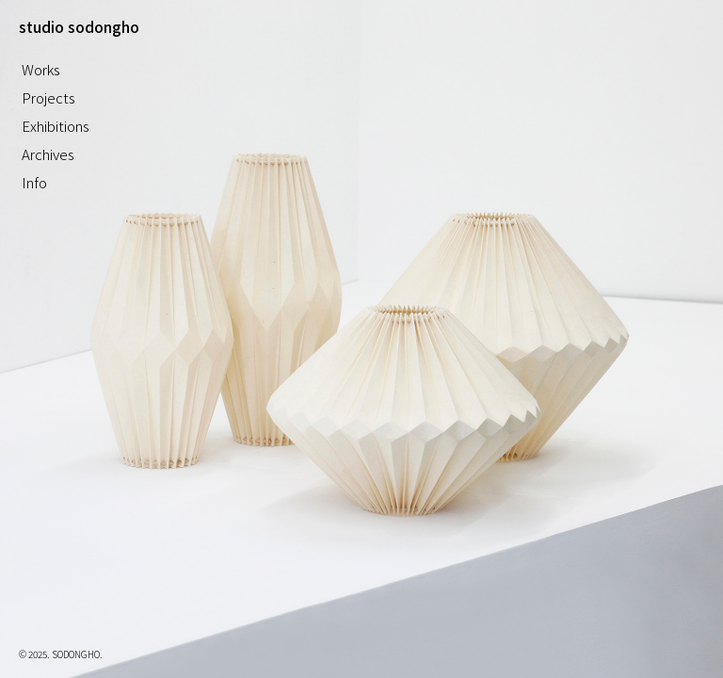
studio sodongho (79, 26)
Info (34, 182)
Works (41, 69)
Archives (48, 154)
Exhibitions (55, 126)
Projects (48, 97)
